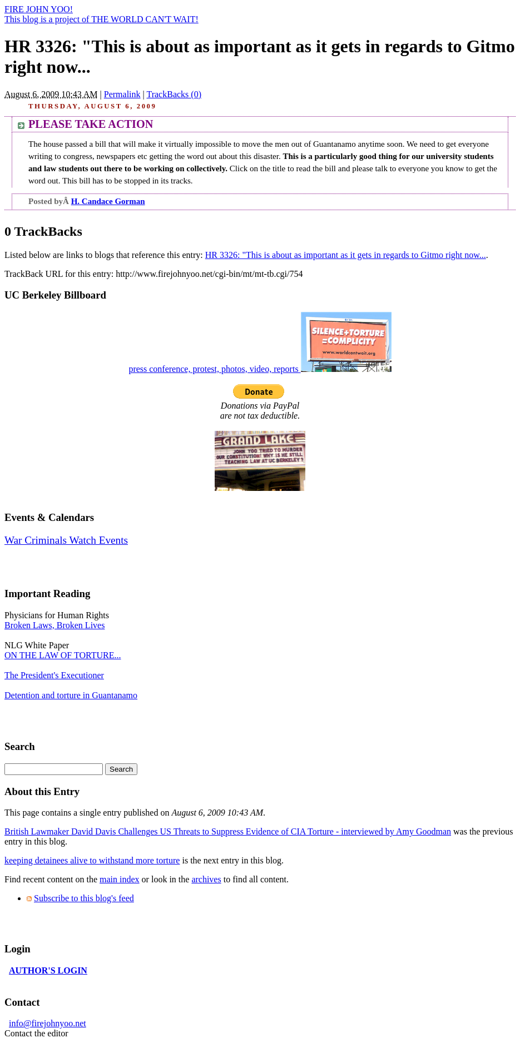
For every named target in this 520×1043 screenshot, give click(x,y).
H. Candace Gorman (108, 201)
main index (120, 879)
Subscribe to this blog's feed (84, 898)
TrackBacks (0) (173, 94)
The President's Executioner (54, 675)
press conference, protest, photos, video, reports (259, 369)
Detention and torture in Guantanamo (70, 695)
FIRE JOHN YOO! (38, 9)
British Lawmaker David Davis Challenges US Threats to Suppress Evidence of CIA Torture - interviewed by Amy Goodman (227, 831)
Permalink (122, 94)
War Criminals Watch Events (66, 540)
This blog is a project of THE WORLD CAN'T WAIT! (101, 19)
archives (206, 879)
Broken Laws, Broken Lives (54, 625)
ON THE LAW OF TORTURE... (62, 655)
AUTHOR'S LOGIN (48, 970)
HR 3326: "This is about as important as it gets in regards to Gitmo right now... (345, 255)
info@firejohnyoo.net (47, 1023)
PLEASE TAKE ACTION (90, 124)
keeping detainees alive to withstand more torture (92, 860)
